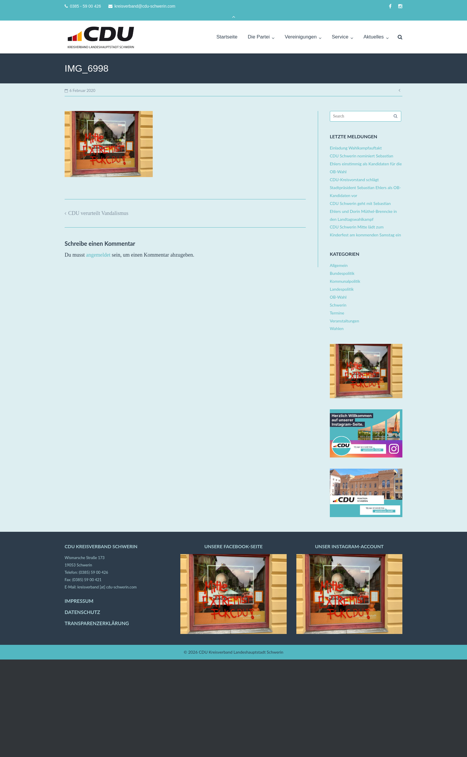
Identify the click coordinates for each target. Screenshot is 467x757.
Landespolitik (342, 280)
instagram (400, 6)
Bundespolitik (342, 265)
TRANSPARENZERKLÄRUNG (97, 615)
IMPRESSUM (79, 593)
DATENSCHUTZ (82, 604)
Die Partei (259, 28)
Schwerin (338, 296)
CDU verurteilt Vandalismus (98, 205)
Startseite (227, 28)
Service (340, 28)
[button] (13, 744)
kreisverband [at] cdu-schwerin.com (107, 578)
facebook (390, 6)
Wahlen (337, 320)
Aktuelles (373, 28)
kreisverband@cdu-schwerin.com (145, 6)
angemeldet (98, 247)
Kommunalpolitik (345, 272)
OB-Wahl (338, 288)
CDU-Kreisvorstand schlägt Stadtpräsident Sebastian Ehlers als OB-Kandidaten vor (365, 179)
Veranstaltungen (344, 312)
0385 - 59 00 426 (85, 6)
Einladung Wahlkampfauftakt (356, 139)
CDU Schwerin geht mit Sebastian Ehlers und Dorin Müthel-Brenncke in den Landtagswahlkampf (363, 203)
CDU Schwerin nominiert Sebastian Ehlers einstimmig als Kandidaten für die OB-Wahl (366, 155)
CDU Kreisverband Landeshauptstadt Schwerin (241, 643)
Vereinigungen (301, 28)
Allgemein (339, 257)
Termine (337, 304)
